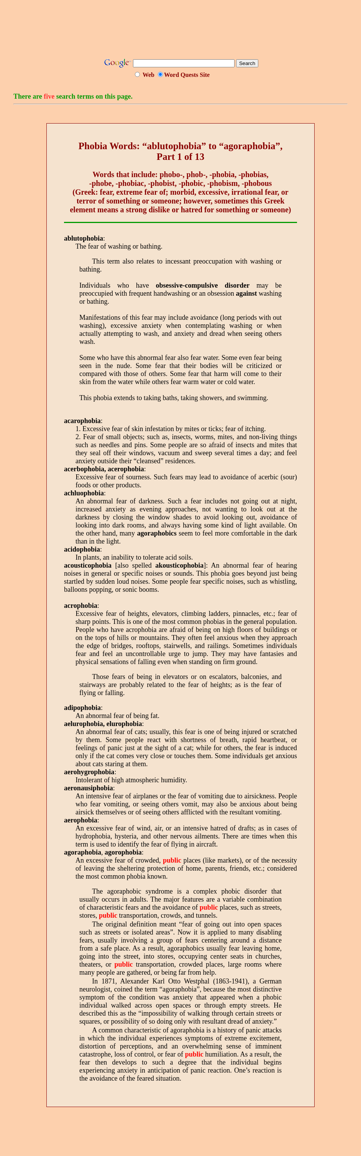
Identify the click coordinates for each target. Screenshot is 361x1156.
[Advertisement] (180, 32)
